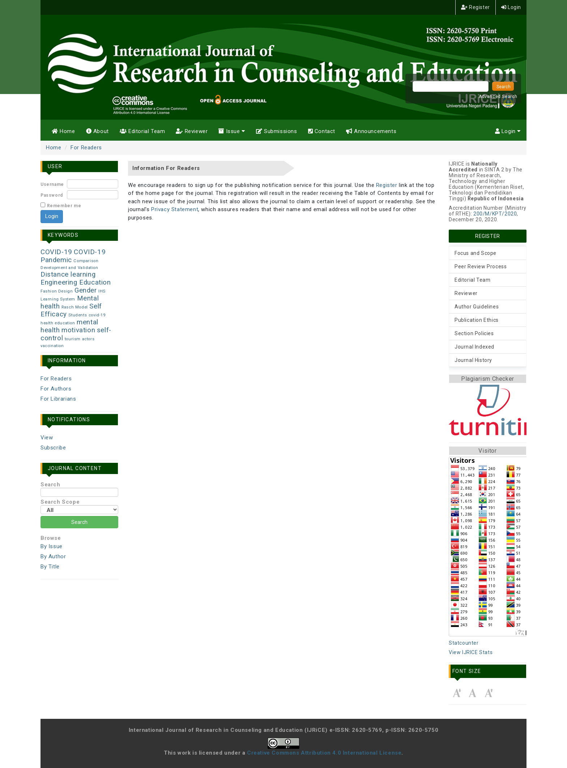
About (97, 131)
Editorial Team (142, 131)
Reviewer (192, 131)
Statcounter (464, 643)
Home (63, 131)
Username (52, 184)
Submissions (276, 131)
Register (475, 7)
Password (51, 195)
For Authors (56, 388)
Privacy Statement (174, 209)
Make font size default (472, 693)
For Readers (86, 147)
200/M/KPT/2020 (495, 214)
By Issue (51, 546)
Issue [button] (231, 131)
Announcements (371, 131)
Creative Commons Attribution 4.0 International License (324, 753)
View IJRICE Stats (471, 652)
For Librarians (58, 399)
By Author (53, 556)
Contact (321, 131)
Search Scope (79, 506)
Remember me (64, 205)
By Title (50, 566)
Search (79, 489)
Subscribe (53, 447)
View (46, 437)
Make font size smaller (456, 693)
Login (511, 7)
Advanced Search (498, 96)
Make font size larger (488, 693)
